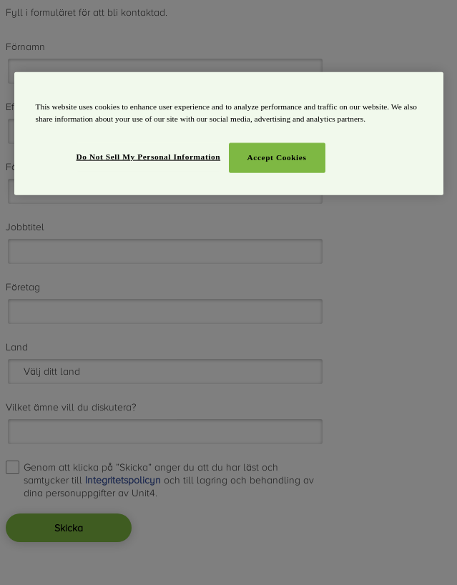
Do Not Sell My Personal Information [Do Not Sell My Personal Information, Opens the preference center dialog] (149, 156)
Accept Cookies (277, 156)
